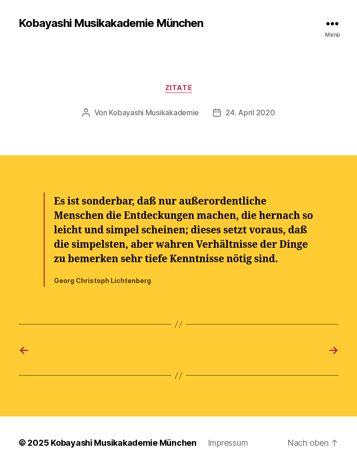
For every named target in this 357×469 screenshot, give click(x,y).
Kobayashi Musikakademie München (111, 23)
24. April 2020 (250, 112)
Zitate (178, 88)
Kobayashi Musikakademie (154, 112)
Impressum (228, 443)
